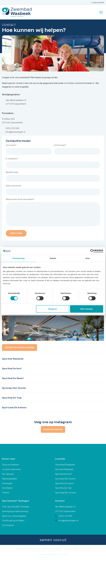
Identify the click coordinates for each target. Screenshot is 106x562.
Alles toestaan (86, 309)
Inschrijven (7, 488)
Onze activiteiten (10, 464)
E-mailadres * (12, 158)
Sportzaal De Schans (65, 492)
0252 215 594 (97, 3)
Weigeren (52, 309)
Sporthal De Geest (64, 483)
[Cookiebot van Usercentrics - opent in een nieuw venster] (92, 251)
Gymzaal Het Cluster (65, 478)
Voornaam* (11, 145)
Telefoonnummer (13, 185)
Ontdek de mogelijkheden (19, 347)
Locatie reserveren (11, 469)
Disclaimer (85, 549)
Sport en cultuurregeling (14, 516)
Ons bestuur (8, 525)
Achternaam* (60, 145)
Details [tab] (53, 258)
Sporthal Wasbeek (64, 469)
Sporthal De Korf (63, 474)
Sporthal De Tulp (63, 488)
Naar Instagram (53, 429)
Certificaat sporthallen (13, 520)
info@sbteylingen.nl (15, 132)
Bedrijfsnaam (12, 172)
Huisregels (7, 483)
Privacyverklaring (71, 549)
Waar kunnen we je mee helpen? (20, 199)
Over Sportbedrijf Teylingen (15, 506)
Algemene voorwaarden (52, 549)
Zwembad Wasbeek (65, 464)
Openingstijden (9, 478)
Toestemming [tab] (18, 258)
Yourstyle (63, 554)
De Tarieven (8, 474)
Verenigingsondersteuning (15, 511)
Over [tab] (87, 258)
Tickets (5, 492)
